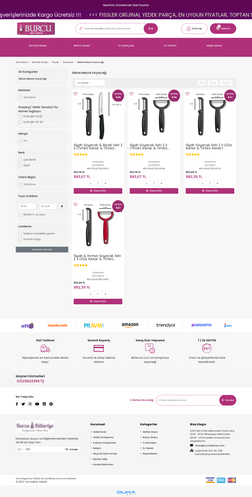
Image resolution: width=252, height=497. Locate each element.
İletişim (97, 448)
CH (25, 141)
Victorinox (29, 97)
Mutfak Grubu (150, 432)
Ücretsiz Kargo (32, 239)
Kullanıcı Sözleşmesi (104, 443)
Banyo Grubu (150, 437)
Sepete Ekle (98, 187)
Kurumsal (97, 424)
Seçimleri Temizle (42, 249)
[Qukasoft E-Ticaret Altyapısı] (126, 493)
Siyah (26, 165)
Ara (150, 28)
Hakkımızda (99, 432)
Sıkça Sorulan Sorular (105, 453)
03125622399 (30, 381)
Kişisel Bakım (150, 453)
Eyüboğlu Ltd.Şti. (33, 116)
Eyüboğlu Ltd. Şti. (33, 122)
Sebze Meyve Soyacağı (32, 78)
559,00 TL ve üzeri (34, 214)
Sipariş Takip (100, 459)
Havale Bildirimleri (103, 464)
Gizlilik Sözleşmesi (103, 437)
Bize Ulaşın (198, 424)
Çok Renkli (29, 159)
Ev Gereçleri (149, 443)
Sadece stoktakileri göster (39, 233)
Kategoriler (148, 424)
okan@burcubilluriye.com (207, 445)
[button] (194, 28)
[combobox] (20, 449)
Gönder (228, 400)
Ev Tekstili (148, 448)
